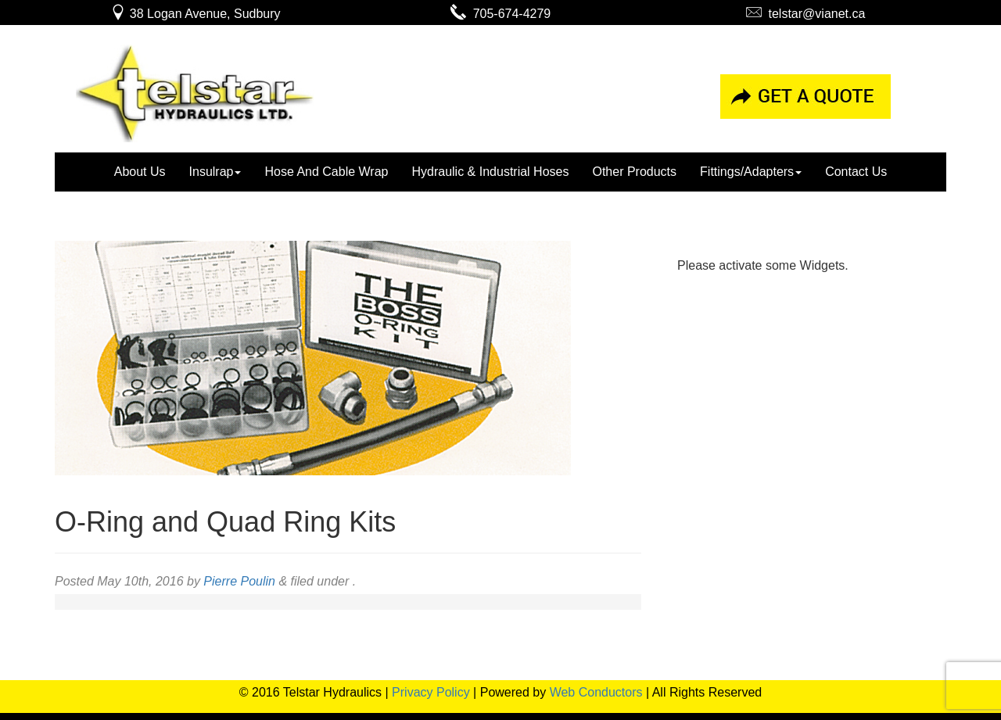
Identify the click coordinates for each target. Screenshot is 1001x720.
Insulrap (215, 171)
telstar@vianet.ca (806, 13)
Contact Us (856, 171)
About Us (140, 171)
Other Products (634, 171)
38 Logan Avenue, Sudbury (195, 13)
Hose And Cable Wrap (326, 171)
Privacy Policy (431, 692)
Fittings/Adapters (751, 171)
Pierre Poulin (239, 581)
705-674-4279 (500, 13)
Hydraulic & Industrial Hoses (490, 171)
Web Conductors (596, 692)
